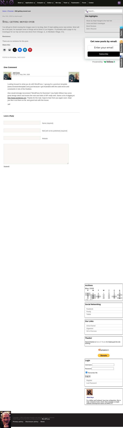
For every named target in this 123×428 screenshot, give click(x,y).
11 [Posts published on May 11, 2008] (88, 295)
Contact (91, 2)
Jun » (91, 299)
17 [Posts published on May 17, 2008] (119, 295)
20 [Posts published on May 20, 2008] (98, 296)
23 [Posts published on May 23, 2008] (114, 296)
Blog (23, 57)
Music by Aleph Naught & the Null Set (99, 21)
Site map (58, 2)
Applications (29, 2)
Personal (10, 11)
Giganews (89, 328)
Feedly (88, 312)
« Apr (86, 299)
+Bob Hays (90, 397)
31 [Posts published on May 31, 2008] (119, 298)
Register (89, 380)
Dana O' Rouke (101, 342)
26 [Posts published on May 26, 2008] (93, 298)
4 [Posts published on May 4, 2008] (87, 293)
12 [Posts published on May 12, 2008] (93, 295)
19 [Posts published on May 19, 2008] (93, 296)
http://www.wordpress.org (17, 98)
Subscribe (103, 54)
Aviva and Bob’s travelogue (95, 23)
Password (88, 368)
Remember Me (91, 373)
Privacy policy (18, 421)
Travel (65, 2)
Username (88, 365)
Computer (40, 2)
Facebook (89, 309)
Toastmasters (75, 2)
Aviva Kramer (91, 326)
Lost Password (91, 383)
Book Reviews (91, 26)
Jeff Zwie (16, 73)
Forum (84, 2)
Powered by (103, 62)
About (19, 2)
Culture (49, 2)
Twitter (88, 314)
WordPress (46, 419)
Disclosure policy (32, 421)
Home (4, 11)
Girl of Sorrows (91, 331)
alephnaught (18, 16)
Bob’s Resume (91, 29)
